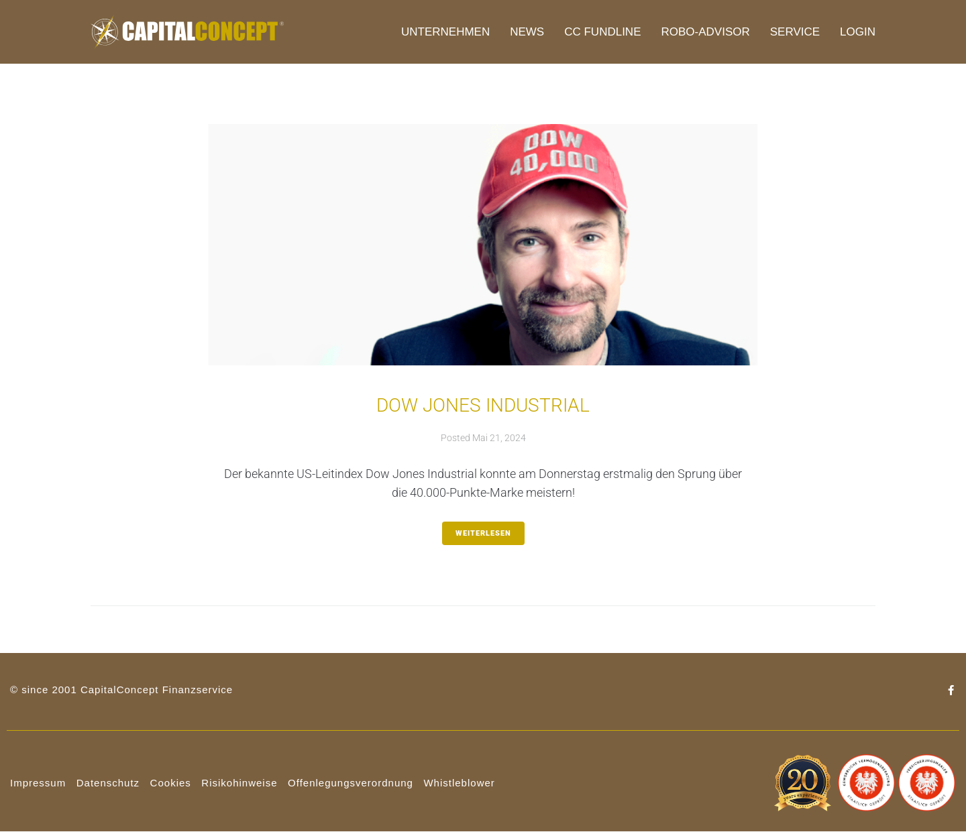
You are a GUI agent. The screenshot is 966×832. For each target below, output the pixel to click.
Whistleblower (458, 782)
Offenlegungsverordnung (350, 782)
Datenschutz (108, 782)
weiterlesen (483, 533)
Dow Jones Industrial (483, 405)
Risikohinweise (239, 782)
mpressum (39, 782)
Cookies (170, 782)
